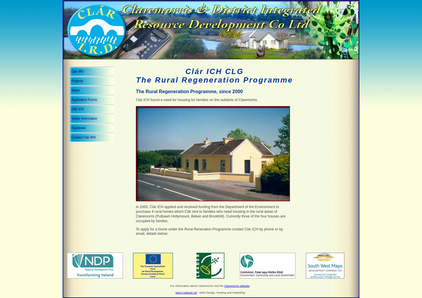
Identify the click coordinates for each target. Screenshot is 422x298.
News (75, 90)
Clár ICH (77, 109)
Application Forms (84, 99)
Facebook (78, 128)
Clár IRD (77, 71)
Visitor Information (84, 118)
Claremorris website (237, 285)
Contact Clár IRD (83, 137)
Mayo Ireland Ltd (186, 292)
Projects (77, 81)
